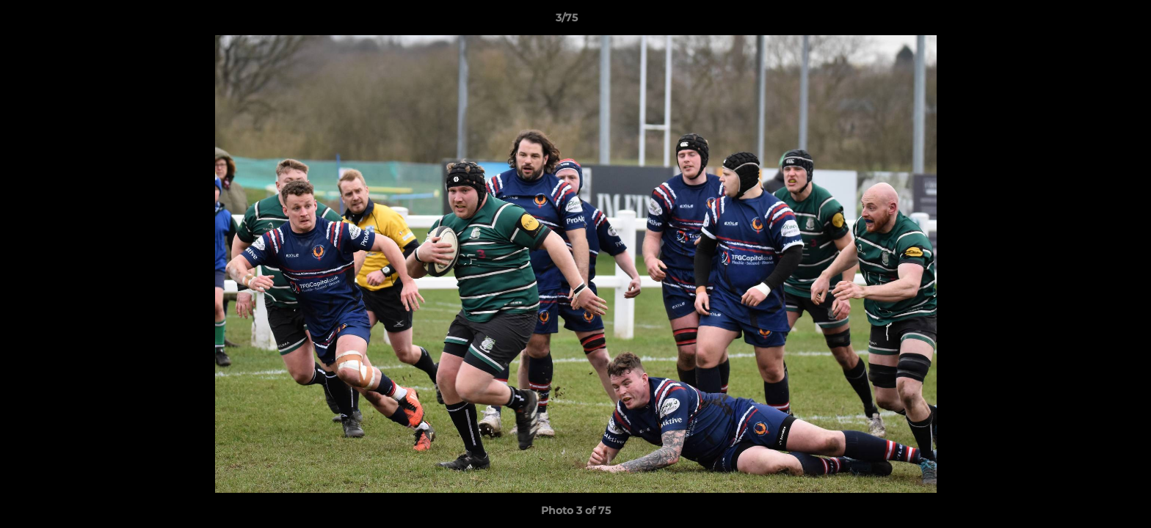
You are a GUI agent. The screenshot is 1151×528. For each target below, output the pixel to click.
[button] (1089, 21)
